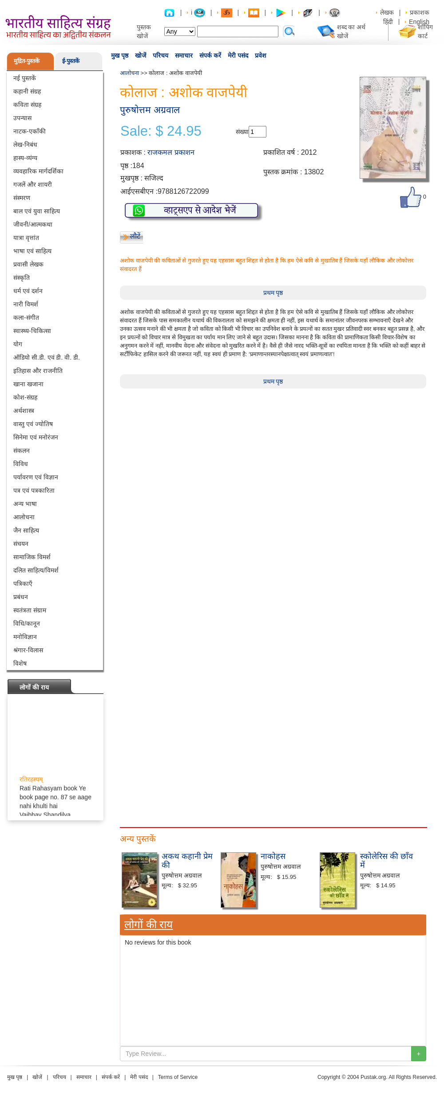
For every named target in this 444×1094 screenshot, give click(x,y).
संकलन (21, 450)
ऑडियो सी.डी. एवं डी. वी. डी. (46, 357)
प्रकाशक (419, 12)
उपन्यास (22, 118)
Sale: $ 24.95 (161, 131)
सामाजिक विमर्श (32, 557)
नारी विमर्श (25, 304)
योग (17, 344)
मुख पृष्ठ (119, 55)
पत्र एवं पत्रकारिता (34, 490)
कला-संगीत (26, 317)
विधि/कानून (26, 623)
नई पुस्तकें (24, 78)
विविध (20, 463)
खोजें (140, 55)
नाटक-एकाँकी (29, 131)
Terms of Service (178, 1077)
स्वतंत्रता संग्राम (29, 610)
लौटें (135, 236)
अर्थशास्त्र (23, 410)
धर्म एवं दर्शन (28, 290)
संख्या (242, 131)
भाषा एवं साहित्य (32, 251)
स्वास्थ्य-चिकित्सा (32, 330)
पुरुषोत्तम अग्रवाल (150, 110)
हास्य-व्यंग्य (25, 157)
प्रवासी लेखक (28, 264)
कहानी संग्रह (27, 91)
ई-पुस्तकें (70, 61)
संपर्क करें (210, 55)
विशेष (20, 663)
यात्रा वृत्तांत (26, 237)
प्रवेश (260, 55)
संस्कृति (21, 277)
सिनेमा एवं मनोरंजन (35, 437)
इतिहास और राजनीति (38, 370)
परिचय (160, 55)
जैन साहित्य (26, 530)
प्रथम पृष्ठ (273, 292)
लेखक (387, 12)
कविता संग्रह (27, 104)
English (419, 21)
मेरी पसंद (238, 55)
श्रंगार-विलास (28, 650)
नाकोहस (273, 856)
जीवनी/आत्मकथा (32, 224)
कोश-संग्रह (25, 397)
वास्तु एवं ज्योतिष (33, 423)
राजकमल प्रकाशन (170, 152)
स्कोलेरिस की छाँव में (386, 861)
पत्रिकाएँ (22, 583)
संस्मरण (21, 197)
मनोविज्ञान (25, 636)
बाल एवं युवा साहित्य (36, 211)
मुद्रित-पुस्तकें (27, 61)
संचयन (20, 543)
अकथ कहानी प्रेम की (187, 861)
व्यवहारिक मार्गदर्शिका (38, 171)
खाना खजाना (28, 384)
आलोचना (24, 517)
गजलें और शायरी (32, 184)
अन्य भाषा (25, 503)
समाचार (184, 55)
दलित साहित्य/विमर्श (36, 570)
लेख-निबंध (25, 144)
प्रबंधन (20, 596)
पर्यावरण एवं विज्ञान (35, 477)
